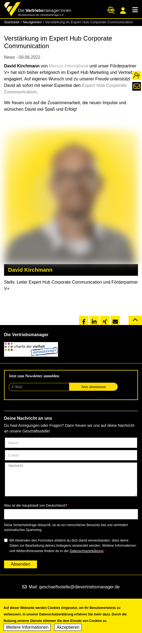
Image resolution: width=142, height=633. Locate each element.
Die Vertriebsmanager (26, 334)
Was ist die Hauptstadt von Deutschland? (35, 505)
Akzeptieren (68, 629)
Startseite (11, 22)
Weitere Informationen (27, 629)
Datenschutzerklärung (86, 551)
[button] (83, 321)
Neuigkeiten (32, 22)
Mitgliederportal (123, 10)
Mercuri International (68, 66)
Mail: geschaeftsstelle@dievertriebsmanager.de (71, 587)
